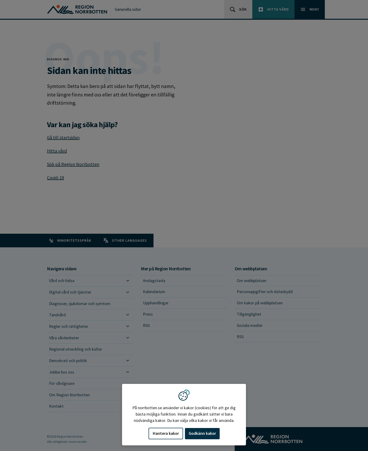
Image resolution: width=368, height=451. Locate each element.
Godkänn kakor (202, 433)
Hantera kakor (166, 433)
